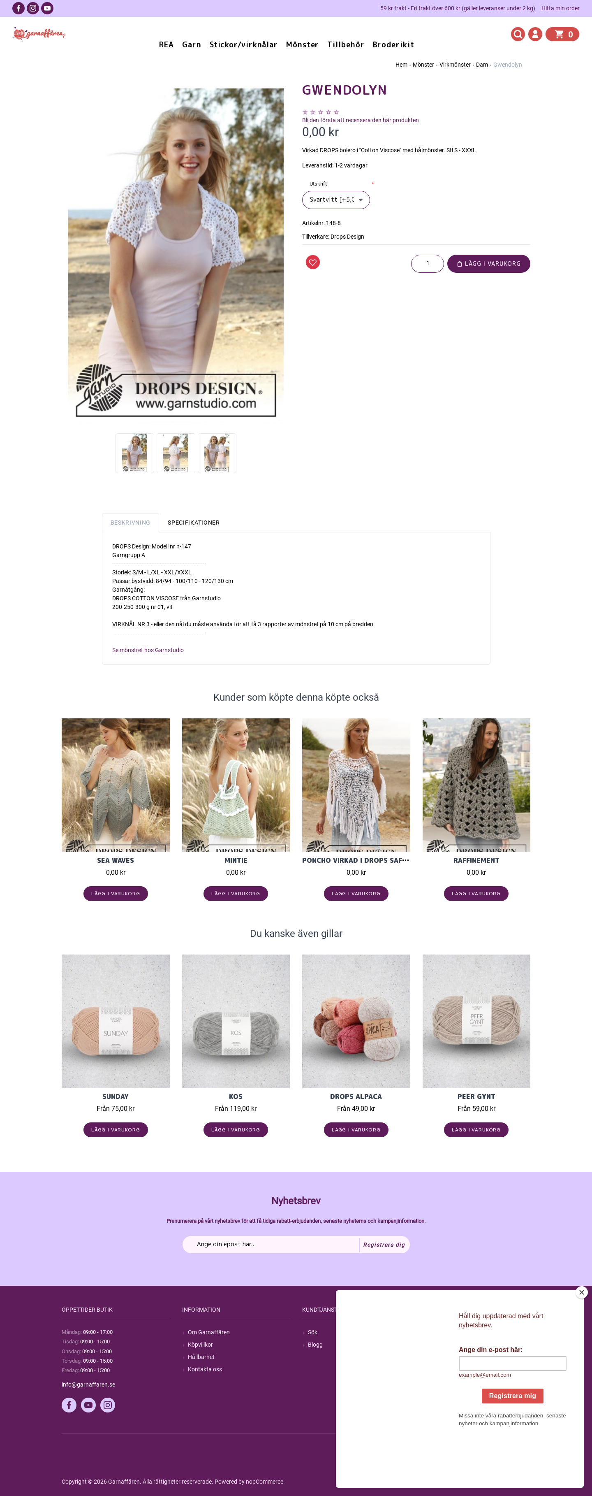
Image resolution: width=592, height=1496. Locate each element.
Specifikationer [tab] (194, 522)
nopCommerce (264, 1481)
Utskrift (318, 184)
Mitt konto (441, 1332)
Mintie (235, 860)
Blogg (315, 1344)
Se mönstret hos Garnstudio (148, 650)
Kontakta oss (205, 1369)
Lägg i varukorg (489, 263)
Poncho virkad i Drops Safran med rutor (380, 860)
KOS (236, 1096)
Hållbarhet (201, 1357)
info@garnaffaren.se (88, 1384)
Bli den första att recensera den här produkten (360, 120)
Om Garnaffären (209, 1332)
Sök (312, 1332)
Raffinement (476, 860)
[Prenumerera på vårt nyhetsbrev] (296, 1245)
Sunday (115, 1096)
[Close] (582, 1344)
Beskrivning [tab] (131, 522)
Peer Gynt (476, 1096)
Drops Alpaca (356, 1096)
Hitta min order (560, 8)
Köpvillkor (200, 1344)
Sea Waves (115, 860)
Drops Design (347, 236)
